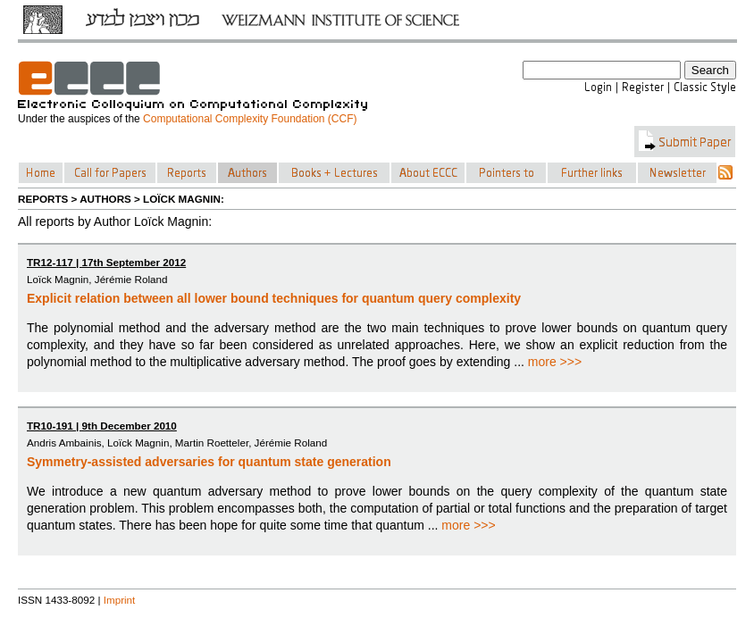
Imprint (120, 599)
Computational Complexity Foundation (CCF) (249, 119)
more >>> (555, 362)
